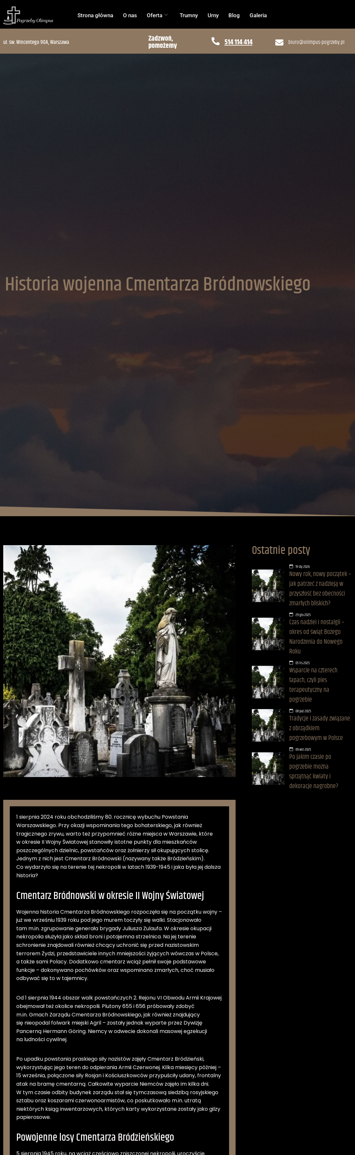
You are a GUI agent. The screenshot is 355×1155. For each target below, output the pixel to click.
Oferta (157, 15)
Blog (234, 15)
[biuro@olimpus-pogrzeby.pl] (279, 42)
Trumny (189, 15)
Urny (213, 15)
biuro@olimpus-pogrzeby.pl (316, 42)
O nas (130, 15)
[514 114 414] (216, 41)
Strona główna (95, 15)
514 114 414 (239, 42)
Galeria (258, 15)
